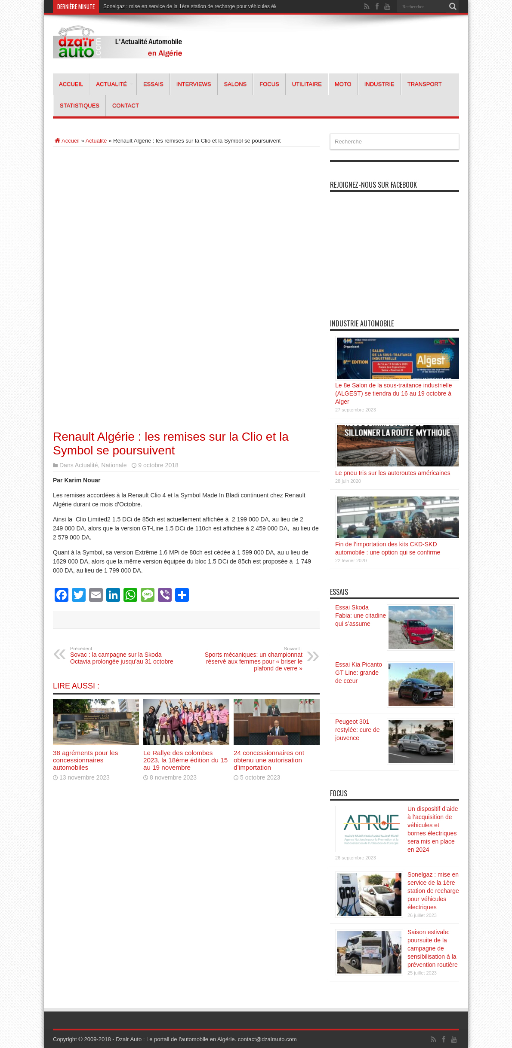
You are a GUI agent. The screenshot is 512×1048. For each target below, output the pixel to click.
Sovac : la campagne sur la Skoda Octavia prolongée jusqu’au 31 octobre (123, 655)
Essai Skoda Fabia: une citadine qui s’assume (360, 615)
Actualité (114, 84)
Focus (269, 84)
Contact (125, 105)
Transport (424, 84)
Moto (343, 84)
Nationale (113, 465)
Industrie (379, 84)
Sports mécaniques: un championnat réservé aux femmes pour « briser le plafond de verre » (249, 659)
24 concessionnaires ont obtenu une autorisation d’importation (269, 760)
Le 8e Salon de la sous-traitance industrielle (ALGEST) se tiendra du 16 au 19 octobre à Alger (393, 393)
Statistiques (79, 105)
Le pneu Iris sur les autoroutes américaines (392, 472)
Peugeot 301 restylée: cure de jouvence (357, 729)
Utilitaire (307, 84)
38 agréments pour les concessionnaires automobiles (85, 760)
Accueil (71, 84)
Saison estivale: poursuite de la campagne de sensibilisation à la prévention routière (432, 948)
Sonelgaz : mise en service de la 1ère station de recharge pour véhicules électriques (199, 6)
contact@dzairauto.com (267, 1039)
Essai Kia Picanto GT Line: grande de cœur (358, 672)
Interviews (193, 84)
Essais (153, 84)
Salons (235, 84)
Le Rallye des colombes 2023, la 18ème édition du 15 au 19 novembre (185, 760)
